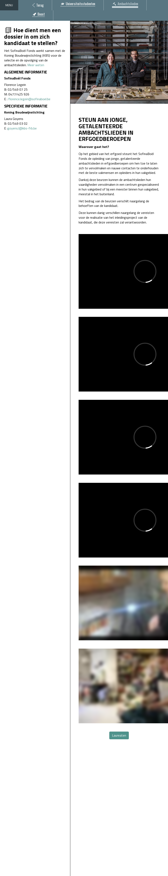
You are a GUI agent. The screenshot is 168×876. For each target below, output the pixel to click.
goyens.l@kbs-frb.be (22, 128)
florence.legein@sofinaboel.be (29, 98)
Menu (9, 5)
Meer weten (35, 64)
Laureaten (119, 735)
